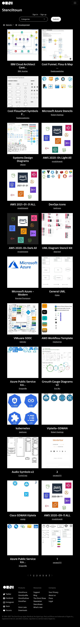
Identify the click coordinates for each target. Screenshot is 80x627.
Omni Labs (22, 607)
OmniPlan (22, 601)
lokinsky (23, 342)
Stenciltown (12, 10)
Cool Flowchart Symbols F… (22, 112)
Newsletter (38, 601)
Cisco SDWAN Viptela (23, 515)
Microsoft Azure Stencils (57, 111)
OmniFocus (22, 592)
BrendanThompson (22, 298)
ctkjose (23, 164)
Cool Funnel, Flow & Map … (57, 66)
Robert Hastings (57, 115)
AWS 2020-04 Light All (57, 157)
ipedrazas (57, 208)
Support (37, 592)
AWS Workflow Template (57, 338)
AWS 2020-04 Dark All (23, 248)
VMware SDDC (23, 338)
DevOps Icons (57, 204)
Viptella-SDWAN (57, 428)
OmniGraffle (23, 595)
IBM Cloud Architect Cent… (22, 66)
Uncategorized (24, 25)
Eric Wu (57, 388)
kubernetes (23, 428)
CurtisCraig (22, 475)
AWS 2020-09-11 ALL (57, 515)
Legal (51, 601)
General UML (57, 291)
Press (51, 598)
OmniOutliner (23, 598)
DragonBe (23, 388)
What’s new (38, 607)
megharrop (57, 342)
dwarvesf (57, 251)
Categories (25, 19)
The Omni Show (40, 598)
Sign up (43, 14)
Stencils (9, 25)
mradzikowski (57, 161)
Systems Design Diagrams (23, 159)
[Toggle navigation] (75, 3)
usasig (22, 519)
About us (52, 595)
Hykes (57, 295)
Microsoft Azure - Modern (23, 293)
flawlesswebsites (57, 71)
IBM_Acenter (23, 71)
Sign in (35, 14)
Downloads (22, 610)
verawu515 (57, 475)
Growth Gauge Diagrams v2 (57, 383)
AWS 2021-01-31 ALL (23, 204)
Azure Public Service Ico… (23, 383)
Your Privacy (53, 592)
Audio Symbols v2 (23, 471)
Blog (35, 595)
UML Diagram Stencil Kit (57, 248)
